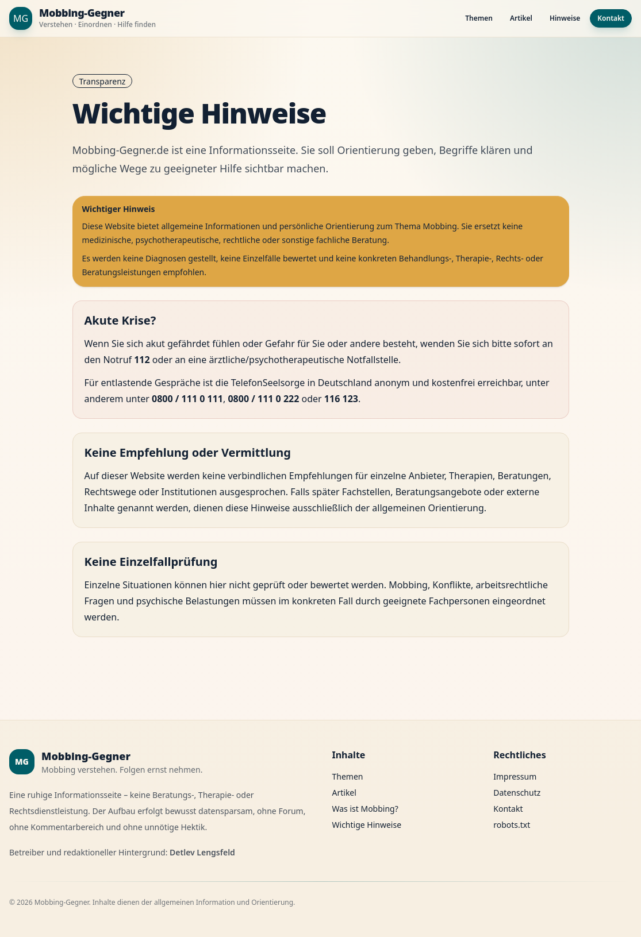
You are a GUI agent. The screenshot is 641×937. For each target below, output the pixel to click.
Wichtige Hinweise (367, 824)
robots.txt (511, 824)
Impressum (514, 776)
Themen (479, 18)
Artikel (521, 18)
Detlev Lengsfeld (202, 852)
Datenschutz (516, 792)
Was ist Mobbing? (365, 808)
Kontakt (610, 18)
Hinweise (565, 18)
